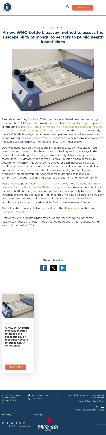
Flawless (100, 410)
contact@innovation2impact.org (44, 395)
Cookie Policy (98, 401)
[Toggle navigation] (100, 8)
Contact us (83, 7)
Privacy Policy (84, 401)
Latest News (18, 324)
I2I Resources (72, 208)
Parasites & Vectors (49, 183)
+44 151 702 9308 (37, 399)
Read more (16, 367)
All (6, 324)
